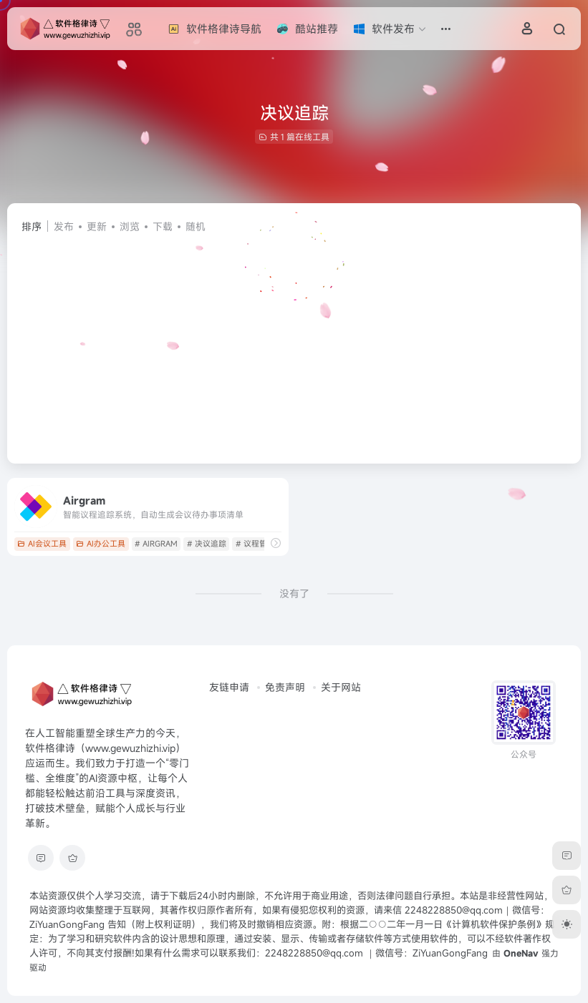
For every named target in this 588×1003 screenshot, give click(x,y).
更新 (97, 226)
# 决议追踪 (206, 544)
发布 (64, 226)
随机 (195, 226)
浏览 (130, 226)
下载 (163, 226)
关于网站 (341, 687)
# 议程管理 (255, 544)
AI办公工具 (100, 544)
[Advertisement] (294, 342)
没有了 (294, 593)
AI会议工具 (42, 544)
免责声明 (285, 687)
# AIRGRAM (156, 544)
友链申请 (229, 687)
